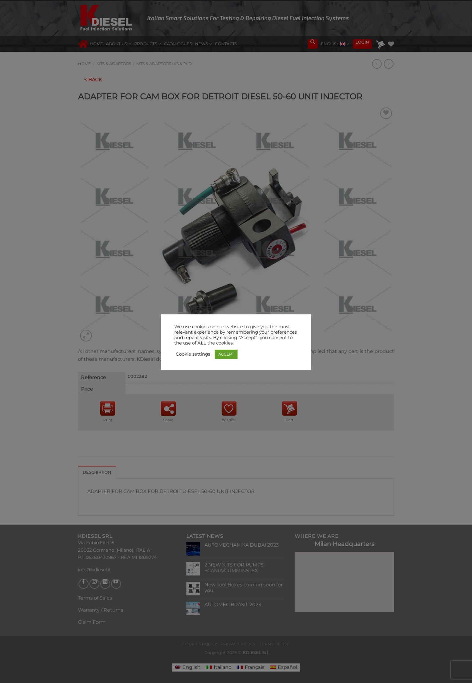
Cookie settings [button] (193, 354)
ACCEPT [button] (226, 354)
